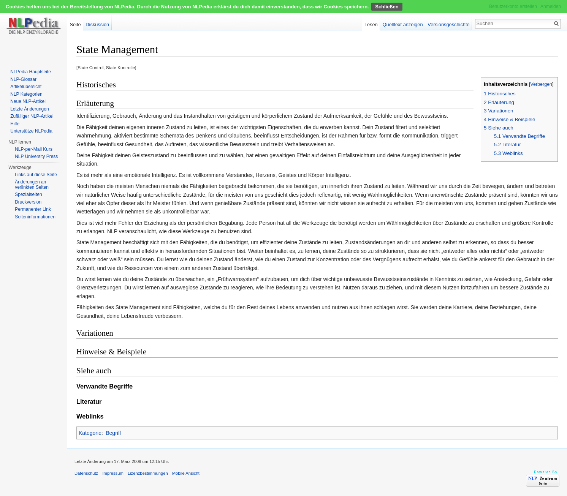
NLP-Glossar (23, 79)
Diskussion (97, 24)
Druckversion (28, 202)
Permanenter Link (33, 209)
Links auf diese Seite (36, 174)
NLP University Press (36, 156)
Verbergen (541, 84)
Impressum (112, 473)
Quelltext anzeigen (403, 24)
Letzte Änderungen (29, 109)
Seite (75, 24)
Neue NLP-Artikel (28, 101)
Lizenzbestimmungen (148, 473)
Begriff (113, 433)
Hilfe (14, 123)
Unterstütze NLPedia (31, 131)
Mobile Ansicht (186, 473)
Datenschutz (86, 473)
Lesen (371, 24)
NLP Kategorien (26, 94)
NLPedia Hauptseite (30, 71)
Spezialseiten (28, 194)
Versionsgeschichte (448, 24)
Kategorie (90, 433)
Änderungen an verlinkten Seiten (32, 184)
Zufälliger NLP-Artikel (31, 116)
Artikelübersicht (25, 86)
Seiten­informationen (35, 217)
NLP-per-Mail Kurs (33, 149)
